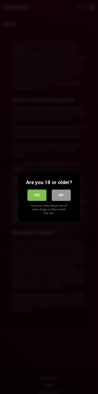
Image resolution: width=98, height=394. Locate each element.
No (61, 195)
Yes (37, 195)
